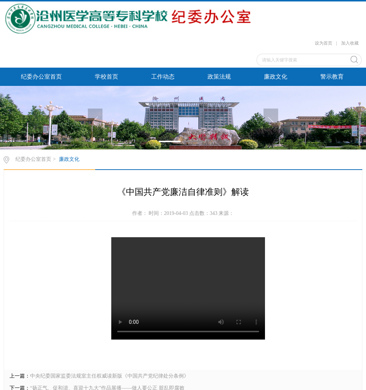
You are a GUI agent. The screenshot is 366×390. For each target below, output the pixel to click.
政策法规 (219, 76)
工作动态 (163, 76)
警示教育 (332, 76)
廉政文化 (275, 76)
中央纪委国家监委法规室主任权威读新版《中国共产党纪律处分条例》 (109, 376)
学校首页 (106, 76)
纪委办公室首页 (41, 76)
